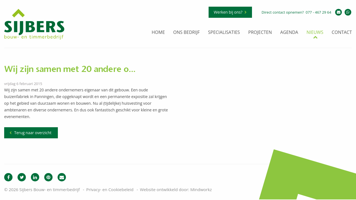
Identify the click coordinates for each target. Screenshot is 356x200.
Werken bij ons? (228, 12)
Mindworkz (201, 189)
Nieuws (314, 32)
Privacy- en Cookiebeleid (110, 189)
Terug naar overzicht (32, 132)
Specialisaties (224, 32)
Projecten (260, 32)
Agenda (289, 32)
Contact (342, 32)
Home (158, 32)
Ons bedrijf (186, 32)
